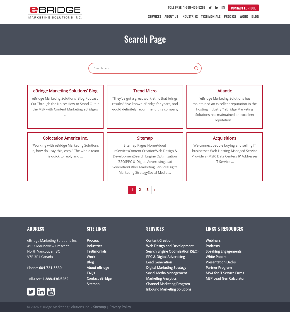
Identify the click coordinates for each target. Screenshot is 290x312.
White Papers (216, 256)
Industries (190, 16)
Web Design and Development (169, 246)
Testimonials (210, 16)
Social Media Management (166, 273)
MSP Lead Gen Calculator (225, 278)
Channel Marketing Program (168, 284)
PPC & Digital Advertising (165, 256)
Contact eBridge (243, 7)
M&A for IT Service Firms (225, 273)
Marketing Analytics (161, 278)
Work (244, 16)
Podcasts (213, 246)
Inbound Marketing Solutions (168, 289)
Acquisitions (224, 138)
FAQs (91, 273)
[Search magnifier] (196, 68)
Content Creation (159, 240)
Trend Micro (145, 91)
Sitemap (145, 138)
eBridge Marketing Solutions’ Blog (65, 91)
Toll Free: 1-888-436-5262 (186, 7)
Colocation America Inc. (65, 138)
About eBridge (98, 267)
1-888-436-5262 (55, 279)
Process (230, 16)
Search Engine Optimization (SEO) (172, 251)
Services (154, 16)
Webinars (213, 240)
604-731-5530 (50, 267)
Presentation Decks (221, 262)
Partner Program (219, 267)
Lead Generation (159, 262)
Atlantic (225, 91)
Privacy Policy (120, 307)
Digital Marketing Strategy (166, 267)
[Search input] (143, 68)
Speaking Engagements (224, 251)
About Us (171, 16)
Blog (255, 16)
